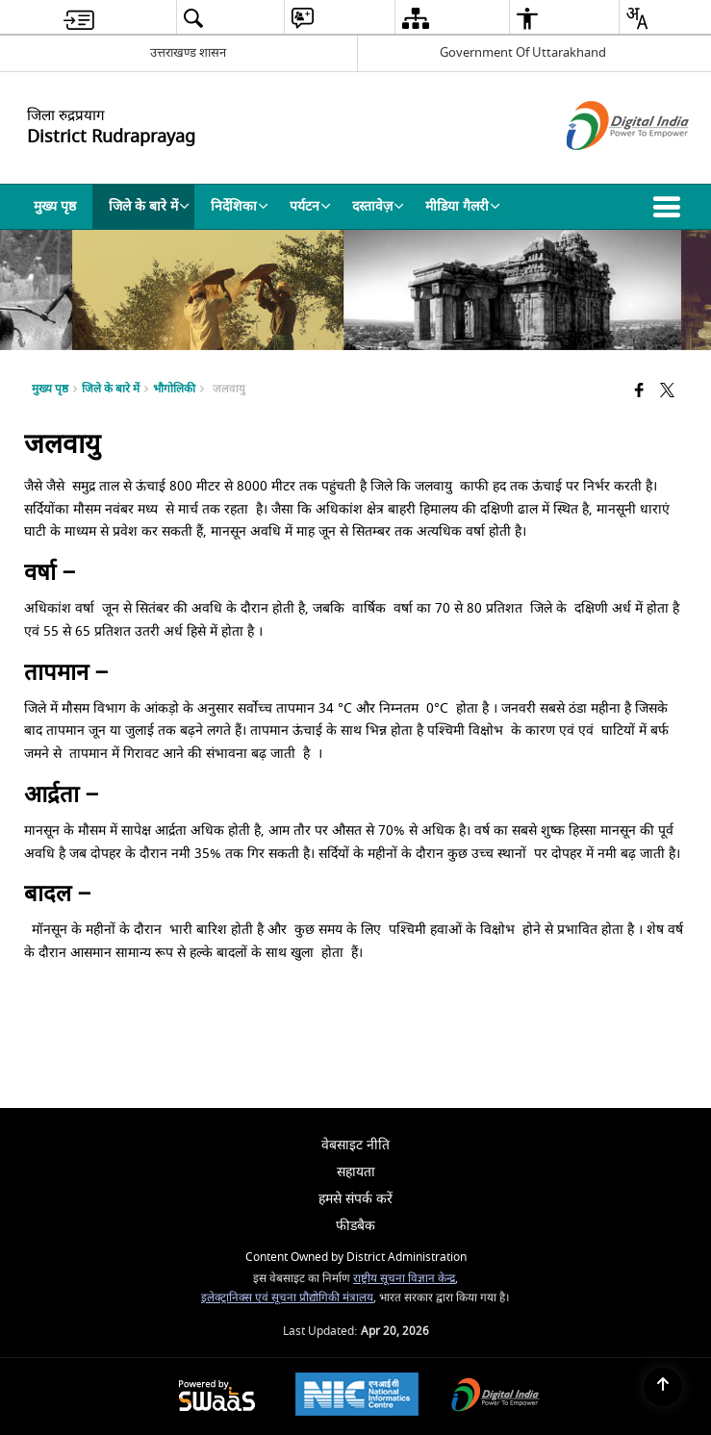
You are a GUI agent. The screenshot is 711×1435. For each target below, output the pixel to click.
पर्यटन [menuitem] (310, 206)
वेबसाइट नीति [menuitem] (355, 1145)
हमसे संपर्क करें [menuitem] (355, 1199)
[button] (671, 207)
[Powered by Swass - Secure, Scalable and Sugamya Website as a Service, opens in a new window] (217, 1397)
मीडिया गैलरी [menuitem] (462, 206)
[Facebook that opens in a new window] (639, 391)
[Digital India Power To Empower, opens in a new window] (495, 1397)
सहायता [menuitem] (356, 1172)
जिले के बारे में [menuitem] (149, 206)
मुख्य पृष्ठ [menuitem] (55, 206)
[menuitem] (79, 18)
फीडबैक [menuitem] (355, 1226)
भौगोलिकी (174, 389)
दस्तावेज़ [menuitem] (378, 206)
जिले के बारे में (111, 389)
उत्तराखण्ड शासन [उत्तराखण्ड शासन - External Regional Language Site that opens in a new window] (188, 52)
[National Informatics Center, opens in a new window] (357, 1396)
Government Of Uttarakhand (523, 52)
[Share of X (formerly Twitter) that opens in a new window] (667, 391)
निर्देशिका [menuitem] (239, 206)
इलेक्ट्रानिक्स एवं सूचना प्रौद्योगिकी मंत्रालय (287, 1298)
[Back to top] (663, 1387)
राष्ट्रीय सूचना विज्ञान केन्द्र (404, 1279)
